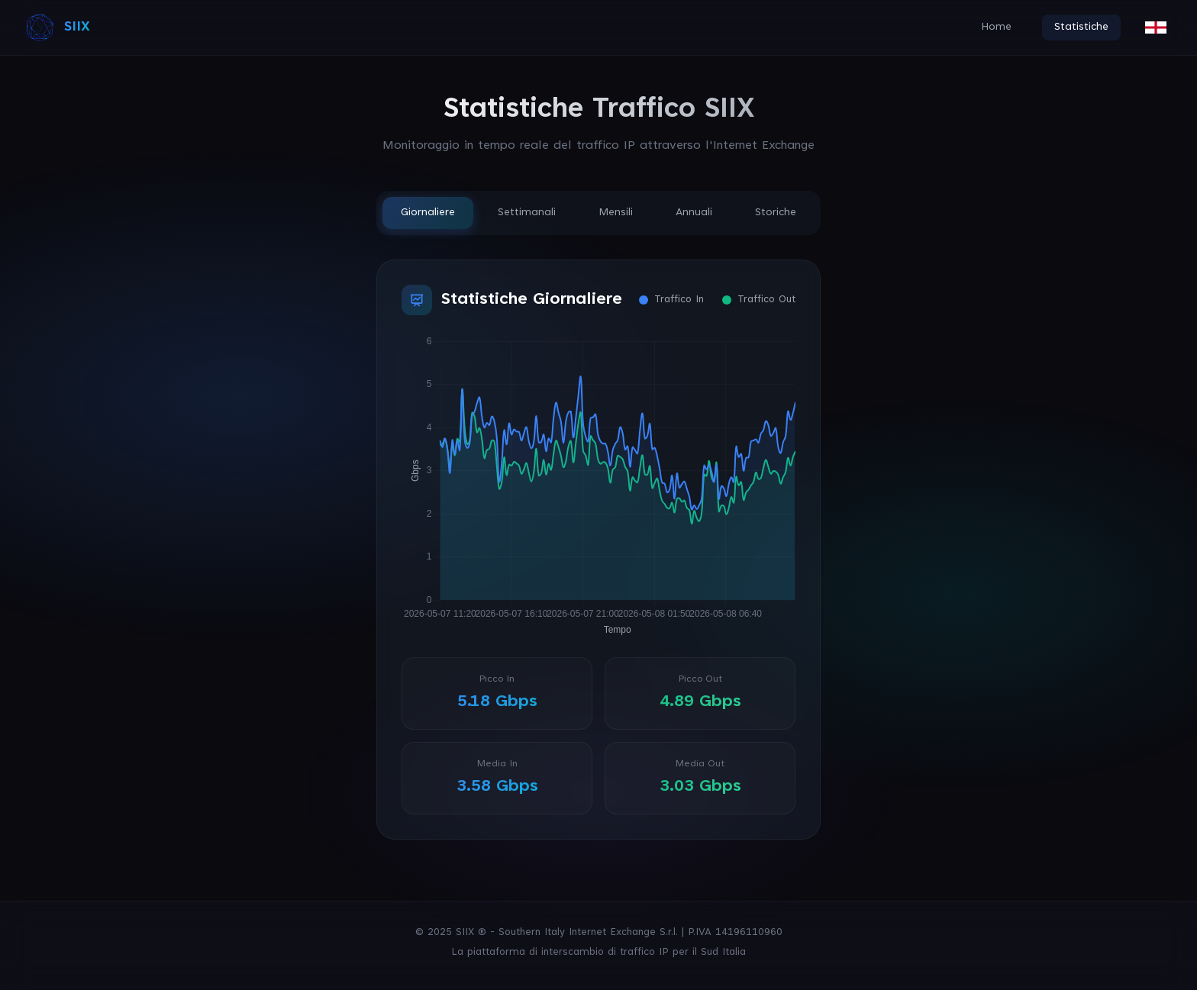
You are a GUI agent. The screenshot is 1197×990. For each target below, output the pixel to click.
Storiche (775, 213)
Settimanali (527, 213)
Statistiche (1081, 27)
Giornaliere (428, 213)
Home (996, 27)
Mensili (615, 213)
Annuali (694, 213)
